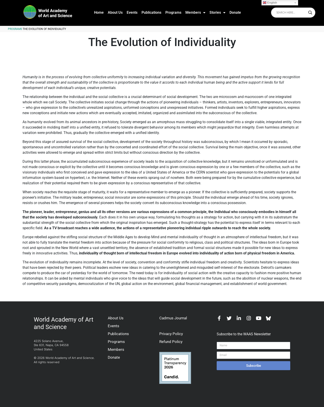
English (270, 2)
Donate (235, 12)
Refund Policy (170, 341)
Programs (173, 12)
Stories (217, 12)
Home (99, 12)
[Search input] (291, 12)
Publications (151, 12)
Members (195, 12)
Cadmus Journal (173, 318)
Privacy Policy (171, 333)
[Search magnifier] (310, 12)
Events (132, 12)
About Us (115, 12)
